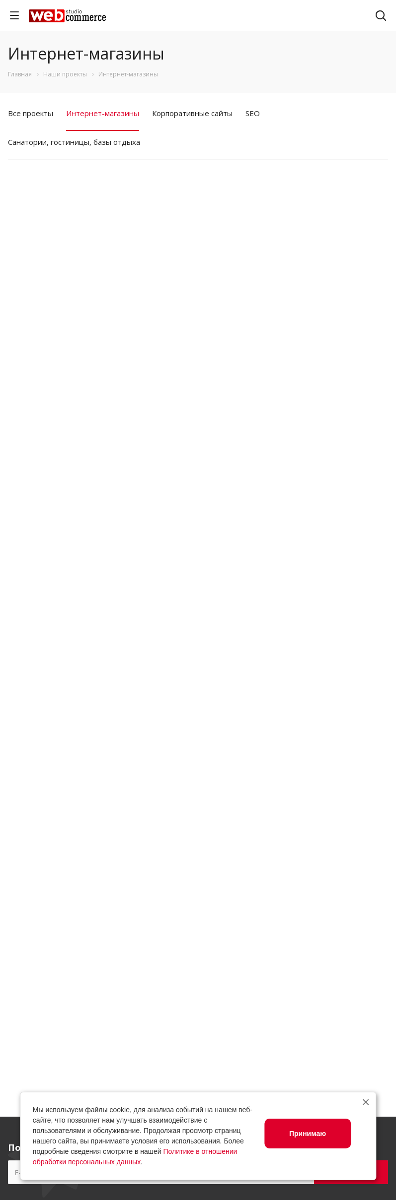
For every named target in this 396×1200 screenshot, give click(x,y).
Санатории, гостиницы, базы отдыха (74, 142)
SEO (252, 113)
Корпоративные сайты (192, 113)
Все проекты (30, 113)
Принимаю (307, 1133)
